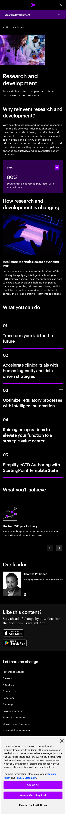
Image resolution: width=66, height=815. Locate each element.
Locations (8, 697)
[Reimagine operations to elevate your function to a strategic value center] (61, 419)
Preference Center (13, 671)
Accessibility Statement (17, 730)
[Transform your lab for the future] (61, 325)
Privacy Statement (13, 711)
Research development (16, 14)
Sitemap (8, 704)
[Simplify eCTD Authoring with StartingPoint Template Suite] (61, 454)
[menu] (4, 5)
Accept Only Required (33, 795)
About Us (8, 684)
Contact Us (9, 691)
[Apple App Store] (13, 632)
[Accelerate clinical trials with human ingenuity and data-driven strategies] (61, 354)
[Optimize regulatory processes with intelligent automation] (61, 389)
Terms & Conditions (14, 717)
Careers (7, 678)
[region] (33, 775)
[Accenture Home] (33, 5)
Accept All (33, 785)
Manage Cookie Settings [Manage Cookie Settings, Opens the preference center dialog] (33, 805)
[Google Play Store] (15, 642)
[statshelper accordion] (57, 167)
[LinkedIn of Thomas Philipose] (25, 594)
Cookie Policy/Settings (16, 724)
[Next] (59, 548)
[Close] (62, 741)
